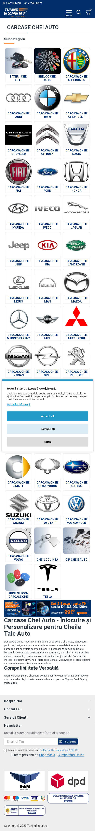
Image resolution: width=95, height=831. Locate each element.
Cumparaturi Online (71, 755)
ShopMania (47, 755)
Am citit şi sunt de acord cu (41, 750)
